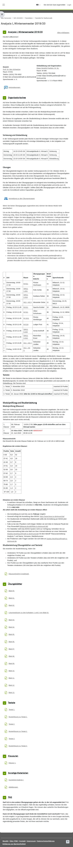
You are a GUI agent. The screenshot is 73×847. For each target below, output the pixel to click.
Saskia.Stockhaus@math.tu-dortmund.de (23, 534)
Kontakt (22, 841)
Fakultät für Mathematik (43, 18)
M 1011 (26, 318)
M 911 (25, 312)
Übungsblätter (15, 584)
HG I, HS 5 (27, 302)
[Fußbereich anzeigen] (67, 841)
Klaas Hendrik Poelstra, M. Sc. (48, 68)
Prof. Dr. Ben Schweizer (12, 69)
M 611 (25, 284)
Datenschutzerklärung (45, 841)
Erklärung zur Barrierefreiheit (14, 844)
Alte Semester (6, 18)
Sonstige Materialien (18, 773)
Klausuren (13, 756)
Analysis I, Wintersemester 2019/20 (25, 32)
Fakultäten (29, 18)
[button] (38, 5)
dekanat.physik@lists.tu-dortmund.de (33, 526)
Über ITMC (14, 841)
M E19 (25, 324)
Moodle (5, 841)
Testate (11, 703)
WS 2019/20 (18, 18)
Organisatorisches (17, 98)
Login (69, 5)
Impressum (31, 841)
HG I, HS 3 (27, 343)
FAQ (10, 797)
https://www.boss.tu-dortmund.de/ (52, 516)
